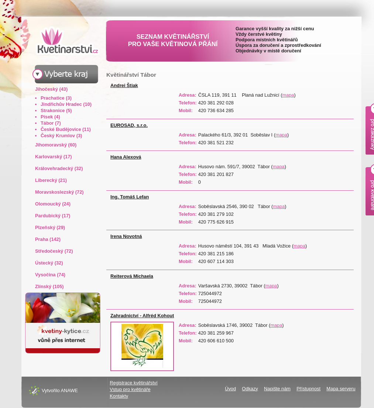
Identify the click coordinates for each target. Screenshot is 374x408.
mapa (288, 95)
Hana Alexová (125, 157)
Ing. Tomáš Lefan (129, 197)
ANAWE (69, 390)
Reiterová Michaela (131, 276)
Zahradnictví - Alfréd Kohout (142, 315)
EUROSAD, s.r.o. (129, 125)
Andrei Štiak (124, 85)
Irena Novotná (126, 236)
